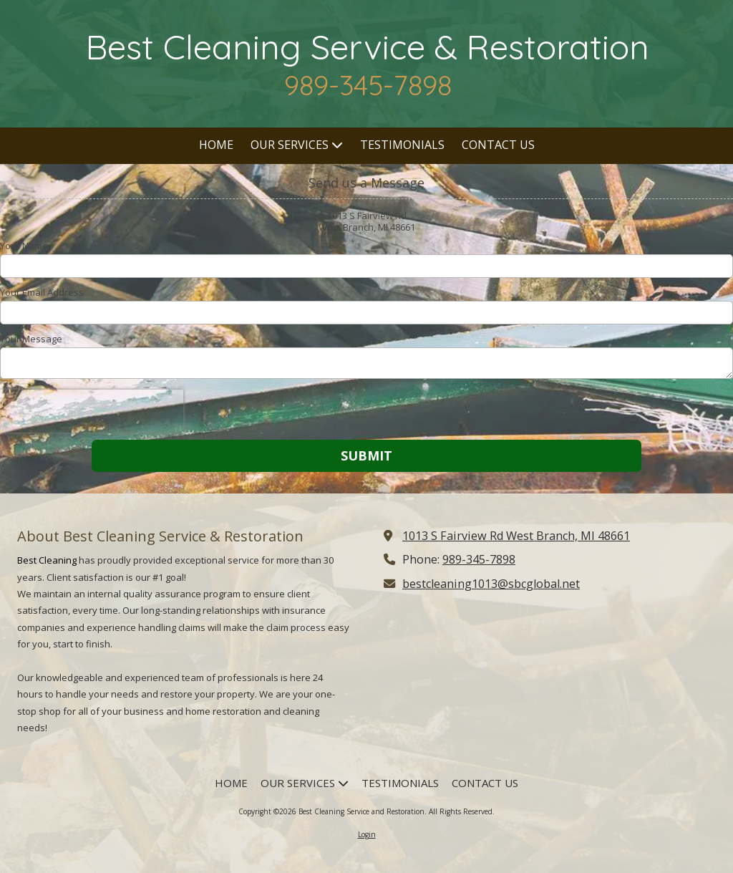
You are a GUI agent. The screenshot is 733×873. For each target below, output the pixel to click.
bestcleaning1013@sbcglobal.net (491, 584)
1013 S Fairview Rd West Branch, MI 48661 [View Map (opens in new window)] (516, 536)
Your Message (31, 338)
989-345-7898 (478, 559)
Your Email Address (42, 292)
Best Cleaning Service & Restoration (367, 46)
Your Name (24, 245)
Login (367, 834)
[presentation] (91, 411)
